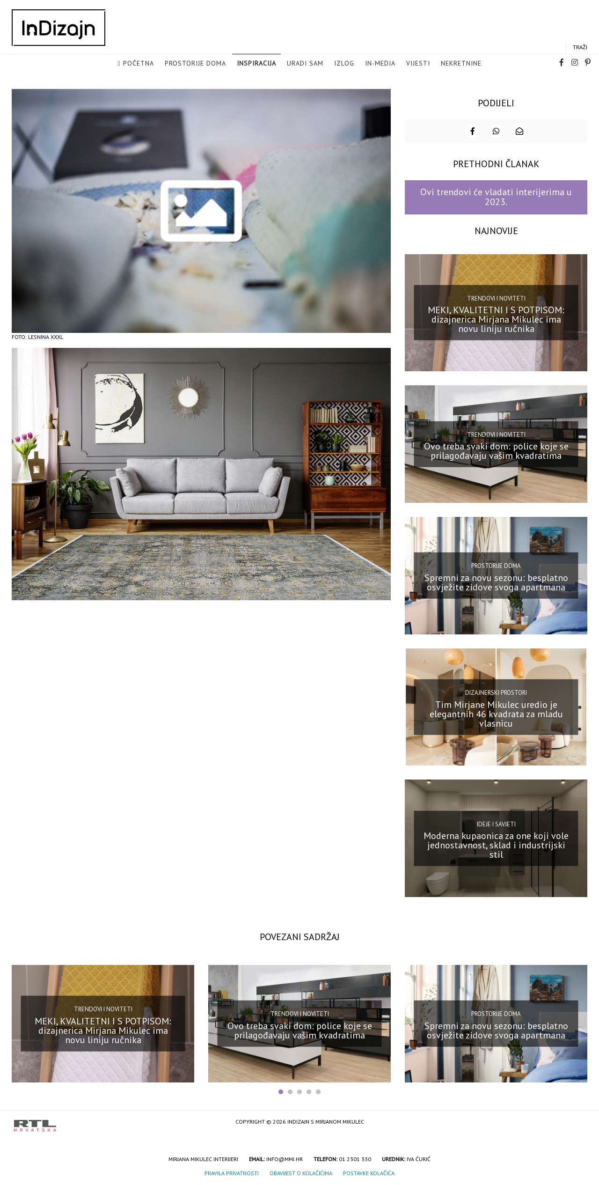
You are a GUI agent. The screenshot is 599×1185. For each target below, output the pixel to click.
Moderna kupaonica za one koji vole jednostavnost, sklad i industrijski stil (496, 844)
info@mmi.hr (284, 1158)
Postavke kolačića (368, 1172)
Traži (580, 47)
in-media (380, 63)
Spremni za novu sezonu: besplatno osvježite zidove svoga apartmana (496, 581)
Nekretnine (461, 63)
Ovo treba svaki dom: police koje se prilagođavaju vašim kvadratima (496, 450)
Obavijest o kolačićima (301, 1172)
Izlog (344, 63)
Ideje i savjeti (496, 823)
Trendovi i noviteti (496, 298)
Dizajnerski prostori (496, 692)
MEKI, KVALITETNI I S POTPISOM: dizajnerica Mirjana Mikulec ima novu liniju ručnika (496, 318)
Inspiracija (256, 63)
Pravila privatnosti (232, 1172)
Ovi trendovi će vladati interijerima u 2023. (496, 196)
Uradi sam (305, 63)
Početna (138, 63)
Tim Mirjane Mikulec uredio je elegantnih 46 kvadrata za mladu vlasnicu (496, 713)
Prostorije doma (195, 63)
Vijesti (418, 63)
